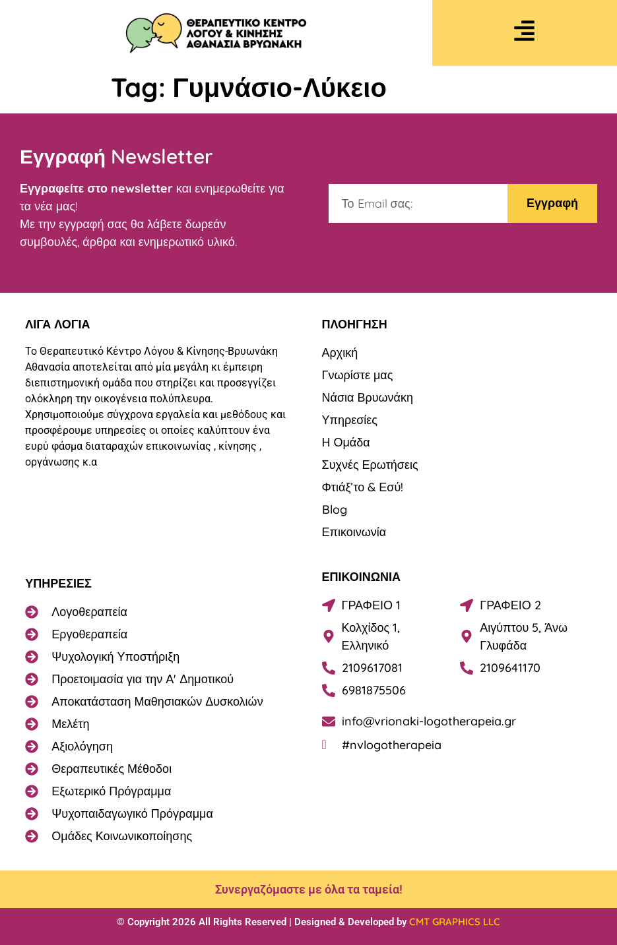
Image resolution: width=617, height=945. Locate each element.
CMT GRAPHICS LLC (454, 921)
